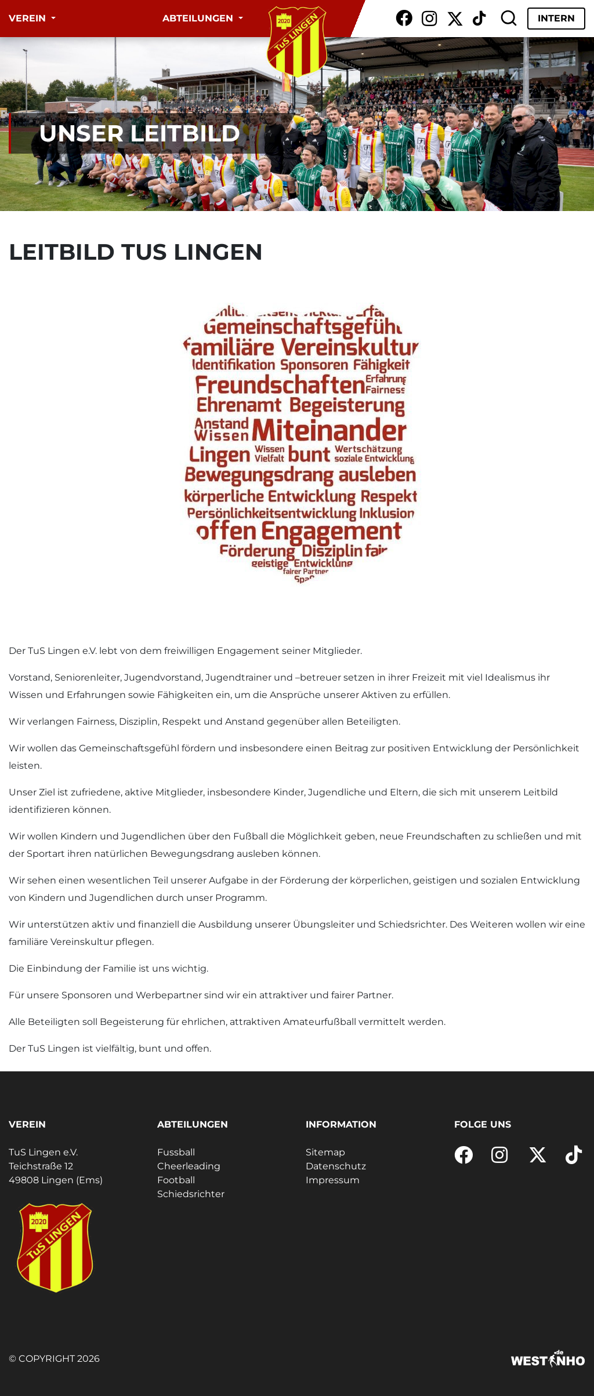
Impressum (333, 1180)
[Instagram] (429, 18)
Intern (556, 18)
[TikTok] (479, 18)
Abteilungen (199, 18)
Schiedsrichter (190, 1193)
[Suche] (509, 18)
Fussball (176, 1152)
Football (176, 1180)
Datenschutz (336, 1166)
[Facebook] (404, 18)
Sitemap (325, 1152)
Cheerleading (188, 1166)
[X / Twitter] (455, 18)
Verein (29, 18)
